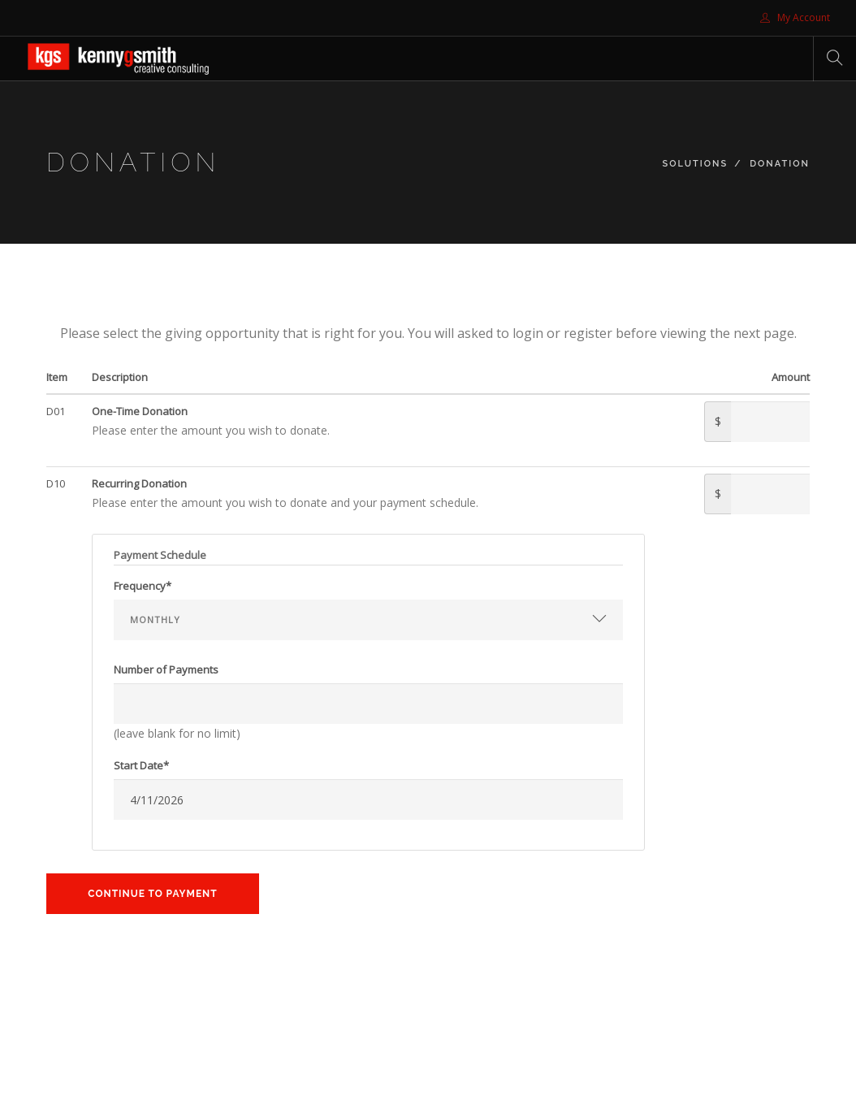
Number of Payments (166, 669)
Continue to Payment (152, 893)
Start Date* (141, 765)
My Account (795, 17)
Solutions (695, 163)
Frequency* (142, 585)
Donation (780, 163)
